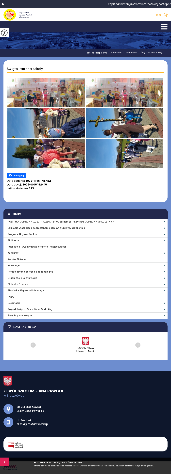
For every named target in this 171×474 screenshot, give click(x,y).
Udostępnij (16, 175)
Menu (17, 213)
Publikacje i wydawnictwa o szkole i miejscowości (37, 246)
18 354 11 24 (166, 15)
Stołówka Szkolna (18, 284)
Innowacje (14, 265)
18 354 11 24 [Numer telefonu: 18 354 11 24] (24, 420)
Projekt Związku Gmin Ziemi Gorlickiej (30, 309)
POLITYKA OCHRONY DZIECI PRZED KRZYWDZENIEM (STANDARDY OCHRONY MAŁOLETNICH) (62, 221)
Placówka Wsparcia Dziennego (26, 290)
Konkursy (13, 252)
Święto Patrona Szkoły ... (150, 53)
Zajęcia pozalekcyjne (20, 315)
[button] (3, 4)
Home (104, 53)
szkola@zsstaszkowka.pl (158, 15)
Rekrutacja (14, 303)
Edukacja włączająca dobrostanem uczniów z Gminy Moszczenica (46, 227)
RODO (11, 296)
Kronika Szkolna (17, 259)
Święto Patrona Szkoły (25, 69)
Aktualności (129, 53)
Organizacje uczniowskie (22, 277)
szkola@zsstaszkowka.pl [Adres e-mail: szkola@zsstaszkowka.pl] (33, 424)
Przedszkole (114, 53)
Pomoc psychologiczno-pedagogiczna (30, 271)
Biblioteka (13, 240)
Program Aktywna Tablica (22, 234)
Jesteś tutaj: (94, 53)
